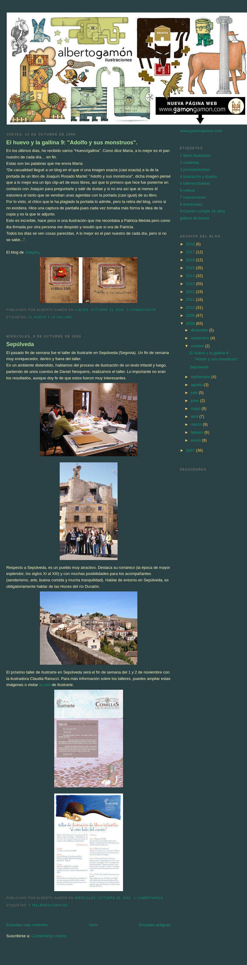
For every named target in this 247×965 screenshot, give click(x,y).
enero (196, 440)
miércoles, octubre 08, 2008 (103, 898)
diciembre (200, 330)
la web (45, 684)
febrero (197, 432)
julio (195, 392)
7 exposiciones (193, 197)
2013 (191, 283)
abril (195, 416)
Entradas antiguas (155, 925)
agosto (197, 384)
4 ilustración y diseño (198, 176)
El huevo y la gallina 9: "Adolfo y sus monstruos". (72, 142)
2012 (191, 291)
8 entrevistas (191, 204)
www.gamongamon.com (201, 130)
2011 (191, 299)
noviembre (200, 338)
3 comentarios (141, 310)
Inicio (93, 925)
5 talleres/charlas (48, 905)
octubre (198, 346)
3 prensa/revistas (195, 169)
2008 (191, 323)
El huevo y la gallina (50, 317)
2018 (191, 244)
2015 (191, 268)
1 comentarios (148, 898)
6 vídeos (187, 190)
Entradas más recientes (27, 925)
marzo (197, 424)
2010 (191, 307)
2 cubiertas (189, 162)
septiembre (201, 376)
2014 (191, 275)
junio (195, 400)
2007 (191, 450)
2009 (191, 315)
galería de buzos (194, 218)
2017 (191, 252)
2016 (191, 260)
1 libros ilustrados (195, 155)
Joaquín (32, 252)
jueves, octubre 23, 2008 (99, 310)
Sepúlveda (20, 344)
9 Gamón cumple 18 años (202, 211)
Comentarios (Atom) (49, 936)
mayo (196, 408)
